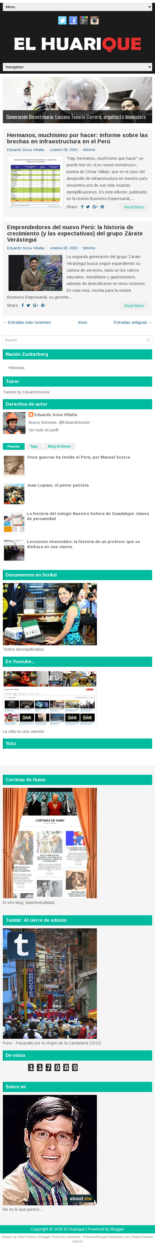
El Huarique (74, 1229)
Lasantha (73, 1236)
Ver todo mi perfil (43, 430)
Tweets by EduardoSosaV (26, 392)
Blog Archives (59, 446)
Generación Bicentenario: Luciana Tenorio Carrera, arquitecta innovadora (76, 116)
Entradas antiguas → (133, 322)
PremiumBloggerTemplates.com (106, 1236)
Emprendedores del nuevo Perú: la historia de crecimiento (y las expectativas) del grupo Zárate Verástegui (75, 233)
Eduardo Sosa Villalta (55, 414)
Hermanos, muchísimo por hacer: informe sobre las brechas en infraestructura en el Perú (77, 138)
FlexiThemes (27, 1236)
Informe (89, 150)
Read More (134, 207)
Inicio (82, 322)
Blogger (117, 1229)
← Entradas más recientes (27, 322)
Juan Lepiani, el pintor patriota (58, 485)
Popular (13, 446)
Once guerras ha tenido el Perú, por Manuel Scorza (78, 457)
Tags (34, 446)
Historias (17, 367)
